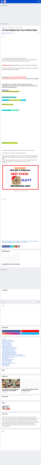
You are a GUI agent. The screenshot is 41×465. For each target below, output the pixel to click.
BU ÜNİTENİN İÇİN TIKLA (14, 100)
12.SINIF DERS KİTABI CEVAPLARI (8, 351)
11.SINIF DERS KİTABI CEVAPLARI (8, 349)
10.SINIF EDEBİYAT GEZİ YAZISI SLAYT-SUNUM (29, 241)
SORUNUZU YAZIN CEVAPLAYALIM (8, 363)
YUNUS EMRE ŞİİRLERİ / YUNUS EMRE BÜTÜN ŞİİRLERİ (12, 354)
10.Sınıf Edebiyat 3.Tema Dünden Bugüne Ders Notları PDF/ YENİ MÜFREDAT (10, 390)
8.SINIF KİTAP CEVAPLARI (7, 346)
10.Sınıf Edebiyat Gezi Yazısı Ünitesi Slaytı (11, 264)
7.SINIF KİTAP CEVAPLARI (7, 345)
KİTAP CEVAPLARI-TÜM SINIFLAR (8, 341)
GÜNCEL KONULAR (5, 364)
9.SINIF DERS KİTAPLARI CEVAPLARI (9, 347)
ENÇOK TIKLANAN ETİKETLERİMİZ (8, 353)
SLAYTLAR (25, 242)
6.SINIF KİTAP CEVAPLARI (7, 343)
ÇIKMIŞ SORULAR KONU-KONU (8, 357)
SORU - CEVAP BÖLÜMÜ (6, 362)
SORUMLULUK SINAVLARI (7, 360)
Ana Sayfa (4, 27)
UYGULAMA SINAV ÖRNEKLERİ (8, 359)
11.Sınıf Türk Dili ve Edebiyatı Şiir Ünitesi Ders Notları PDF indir (29, 390)
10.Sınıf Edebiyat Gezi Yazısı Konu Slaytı (14, 27)
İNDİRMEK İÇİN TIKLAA (7, 104)
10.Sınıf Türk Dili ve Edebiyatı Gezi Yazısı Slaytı (10, 242)
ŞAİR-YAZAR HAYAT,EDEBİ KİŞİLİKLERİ (9, 352)
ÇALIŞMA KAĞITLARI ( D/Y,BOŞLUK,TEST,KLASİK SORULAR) (13, 355)
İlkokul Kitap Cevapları (6, 342)
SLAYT (21, 242)
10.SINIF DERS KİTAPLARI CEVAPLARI (9, 348)
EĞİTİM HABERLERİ (6, 365)
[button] (2, 2)
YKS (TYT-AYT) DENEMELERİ (7, 340)
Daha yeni (3, 301)
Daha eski (38, 301)
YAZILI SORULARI (5, 358)
